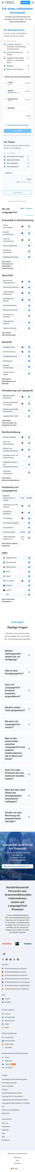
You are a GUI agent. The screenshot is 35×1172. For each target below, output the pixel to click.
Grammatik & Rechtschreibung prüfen (14, 1079)
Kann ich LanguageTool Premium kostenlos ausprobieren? (13, 690)
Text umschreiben (8, 1086)
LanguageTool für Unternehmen (12, 1096)
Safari (7, 1024)
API (3, 1106)
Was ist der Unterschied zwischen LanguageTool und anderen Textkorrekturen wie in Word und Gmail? (15, 748)
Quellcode (5, 1130)
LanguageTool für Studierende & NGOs (15, 1100)
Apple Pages (9, 1044)
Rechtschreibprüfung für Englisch (16, 968)
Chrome (7, 1014)
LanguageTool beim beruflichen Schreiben (16, 1103)
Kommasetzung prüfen (9, 1083)
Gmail (7, 1057)
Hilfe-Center (6, 1113)
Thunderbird (9, 1067)
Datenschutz (17, 1157)
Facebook (7, 959)
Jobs (3, 1133)
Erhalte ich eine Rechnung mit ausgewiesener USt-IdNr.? (13, 817)
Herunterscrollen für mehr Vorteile (17, 125)
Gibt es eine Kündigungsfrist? (14, 672)
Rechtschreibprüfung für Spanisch (16, 975)
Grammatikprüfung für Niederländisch (17, 985)
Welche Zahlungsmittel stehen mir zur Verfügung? (13, 655)
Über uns (5, 1123)
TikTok (14, 959)
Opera (7, 1027)
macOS (7, 999)
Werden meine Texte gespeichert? (15, 709)
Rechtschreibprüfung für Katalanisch (17, 989)
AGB (17, 1160)
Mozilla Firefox (9, 1020)
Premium (5, 1089)
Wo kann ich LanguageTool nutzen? (12, 724)
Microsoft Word (10, 1041)
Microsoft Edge (10, 1017)
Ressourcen (6, 1126)
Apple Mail (8, 1061)
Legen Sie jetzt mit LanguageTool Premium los (18, 866)
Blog (3, 1137)
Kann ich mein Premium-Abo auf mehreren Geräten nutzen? (14, 774)
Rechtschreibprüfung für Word (12, 1093)
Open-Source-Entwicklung (10, 1110)
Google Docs (9, 1037)
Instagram (10, 959)
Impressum (17, 1163)
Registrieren (25, 2)
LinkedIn (18, 959)
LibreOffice (8, 1047)
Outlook (10, 1064)
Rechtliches (6, 1140)
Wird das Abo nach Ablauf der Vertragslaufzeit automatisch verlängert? (15, 795)
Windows (8, 1002)
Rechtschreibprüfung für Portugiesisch (17, 982)
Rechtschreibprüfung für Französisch (17, 979)
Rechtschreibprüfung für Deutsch (16, 972)
